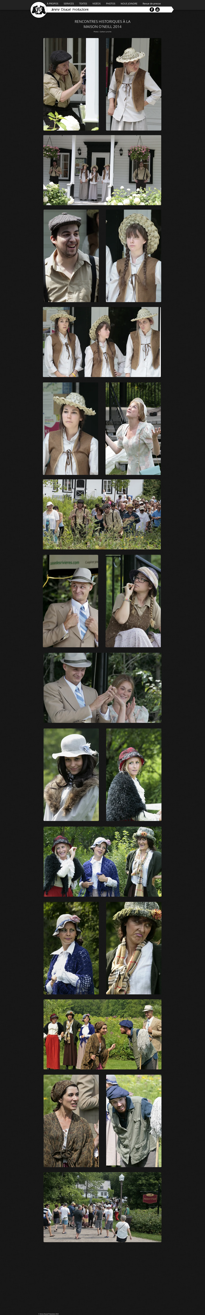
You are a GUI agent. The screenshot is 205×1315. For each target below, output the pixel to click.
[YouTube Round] (157, 9)
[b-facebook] (152, 9)
